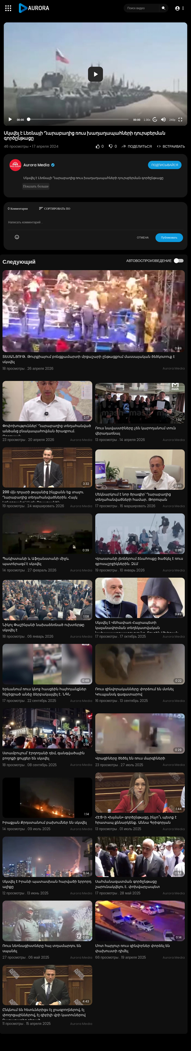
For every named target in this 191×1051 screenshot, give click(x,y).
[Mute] (163, 119)
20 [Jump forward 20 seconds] (155, 120)
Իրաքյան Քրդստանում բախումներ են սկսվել (44, 822)
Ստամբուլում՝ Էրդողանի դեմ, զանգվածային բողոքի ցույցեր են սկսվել (43, 755)
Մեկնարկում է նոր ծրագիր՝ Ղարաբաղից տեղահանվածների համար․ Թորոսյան (133, 497)
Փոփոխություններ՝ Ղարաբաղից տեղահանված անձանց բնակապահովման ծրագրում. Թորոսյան (46, 431)
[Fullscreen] (180, 119)
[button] (179, 8)
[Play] (10, 119)
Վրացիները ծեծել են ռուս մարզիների (130, 758)
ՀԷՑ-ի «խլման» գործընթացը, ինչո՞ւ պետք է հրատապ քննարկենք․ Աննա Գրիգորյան (136, 820)
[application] (95, 74)
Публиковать (169, 238)
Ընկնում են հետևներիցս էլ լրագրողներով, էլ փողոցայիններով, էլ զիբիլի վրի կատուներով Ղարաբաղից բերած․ (44, 1015)
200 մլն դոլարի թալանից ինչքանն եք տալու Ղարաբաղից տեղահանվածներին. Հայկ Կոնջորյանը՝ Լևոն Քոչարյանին (43, 497)
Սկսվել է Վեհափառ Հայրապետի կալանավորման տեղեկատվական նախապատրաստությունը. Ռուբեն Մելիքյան (136, 627)
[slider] (79, 119)
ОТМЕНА (143, 238)
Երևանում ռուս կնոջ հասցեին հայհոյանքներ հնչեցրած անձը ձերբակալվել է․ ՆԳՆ (44, 691)
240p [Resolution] (172, 119)
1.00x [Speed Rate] (147, 119)
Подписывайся (165, 165)
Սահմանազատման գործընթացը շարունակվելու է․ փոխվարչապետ (127, 884)
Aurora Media (39, 165)
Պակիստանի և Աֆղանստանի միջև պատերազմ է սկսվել (35, 561)
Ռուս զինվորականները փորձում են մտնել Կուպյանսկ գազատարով (134, 691)
